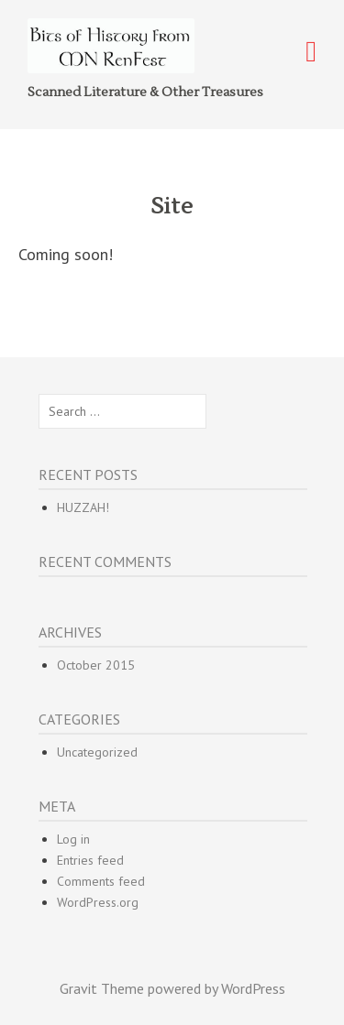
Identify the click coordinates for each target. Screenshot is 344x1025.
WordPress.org (98, 902)
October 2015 (96, 665)
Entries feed (90, 860)
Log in (73, 839)
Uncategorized (97, 752)
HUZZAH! (83, 507)
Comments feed (101, 881)
